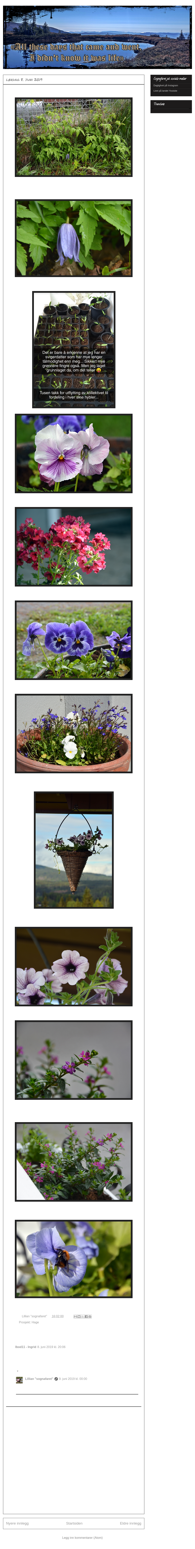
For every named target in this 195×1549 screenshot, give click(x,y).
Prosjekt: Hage (29, 1322)
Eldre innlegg (130, 1523)
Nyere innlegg (17, 1523)
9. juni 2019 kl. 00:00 (73, 1378)
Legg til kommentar (22, 1410)
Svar (18, 1362)
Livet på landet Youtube (165, 91)
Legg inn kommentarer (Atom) (82, 1537)
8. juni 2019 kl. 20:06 (51, 1347)
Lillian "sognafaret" (39, 1378)
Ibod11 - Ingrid (25, 1347)
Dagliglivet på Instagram (165, 85)
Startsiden (74, 1523)
